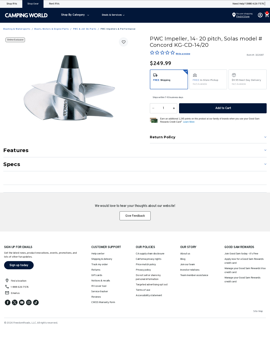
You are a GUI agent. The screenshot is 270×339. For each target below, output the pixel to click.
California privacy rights (148, 259)
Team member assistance (194, 275)
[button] (74, 15)
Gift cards (96, 275)
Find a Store (243, 16)
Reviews (96, 297)
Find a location (18, 281)
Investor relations (190, 270)
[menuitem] (74, 15)
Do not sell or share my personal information (148, 277)
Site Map (258, 311)
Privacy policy (143, 270)
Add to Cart (223, 108)
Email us (15, 293)
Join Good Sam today (241, 253)
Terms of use (143, 290)
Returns (95, 270)
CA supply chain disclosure (150, 253)
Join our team (187, 264)
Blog (182, 259)
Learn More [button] (189, 122)
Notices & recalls (100, 280)
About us (185, 253)
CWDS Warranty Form (103, 302)
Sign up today (18, 265)
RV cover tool (98, 286)
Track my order (99, 264)
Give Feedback (135, 216)
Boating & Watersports (16, 29)
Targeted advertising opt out (152, 284)
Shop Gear (33, 3)
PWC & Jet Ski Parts (84, 29)
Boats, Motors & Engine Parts (51, 29)
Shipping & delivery (101, 259)
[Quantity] (163, 108)
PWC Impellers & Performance (118, 29)
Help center (97, 253)
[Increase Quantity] (174, 108)
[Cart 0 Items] (266, 15)
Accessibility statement (149, 295)
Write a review (183, 53)
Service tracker (99, 291)
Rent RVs (54, 3)
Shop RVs (12, 3)
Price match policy (146, 264)
